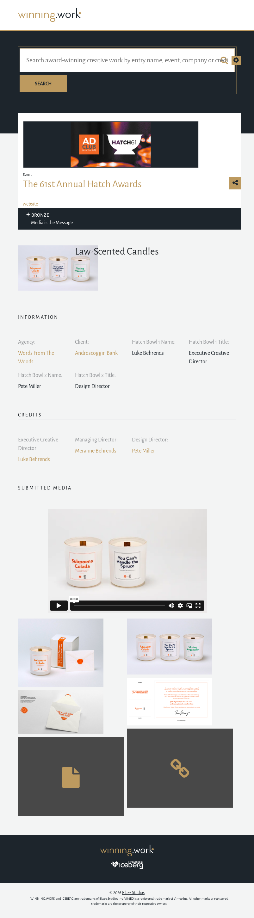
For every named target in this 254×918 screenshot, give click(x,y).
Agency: (26, 342)
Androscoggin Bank (96, 353)
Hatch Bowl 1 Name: (154, 342)
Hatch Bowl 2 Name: (40, 375)
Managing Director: (96, 440)
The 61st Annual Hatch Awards (82, 184)
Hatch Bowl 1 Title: (209, 342)
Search (43, 83)
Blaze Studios (133, 892)
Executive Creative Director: (38, 444)
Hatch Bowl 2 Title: (95, 375)
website (30, 203)
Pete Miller (143, 451)
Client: (82, 342)
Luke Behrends (34, 459)
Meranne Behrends (95, 451)
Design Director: (150, 440)
